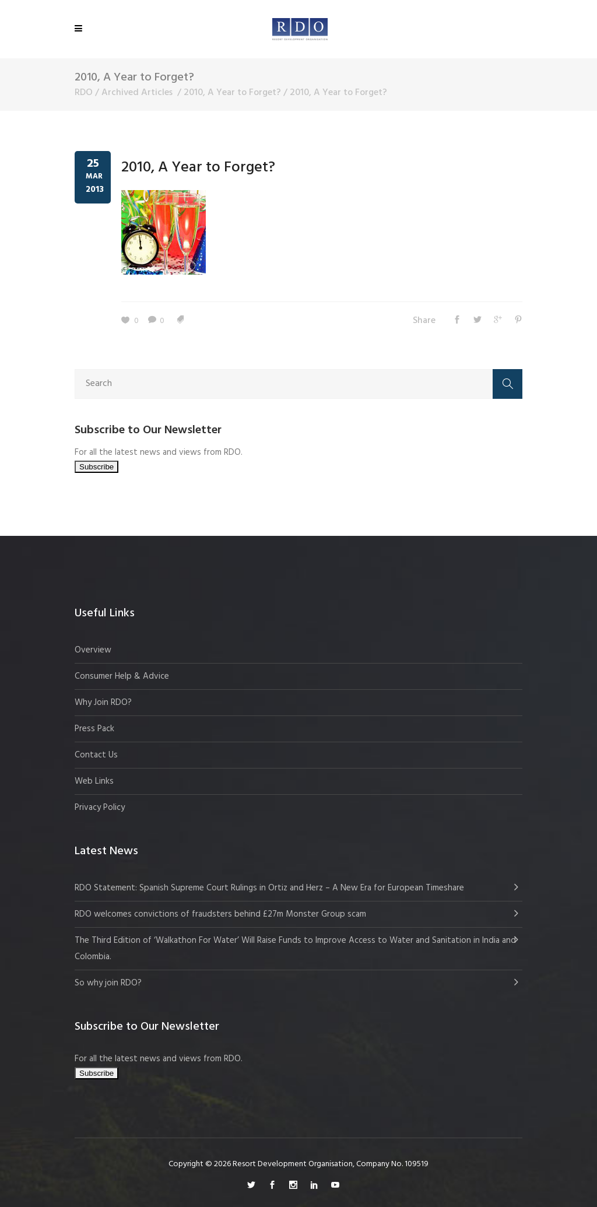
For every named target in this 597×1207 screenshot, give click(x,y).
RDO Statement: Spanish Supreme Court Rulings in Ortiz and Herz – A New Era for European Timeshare (269, 888)
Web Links (94, 781)
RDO (84, 93)
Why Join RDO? (103, 703)
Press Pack (94, 729)
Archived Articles (137, 93)
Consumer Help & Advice (122, 676)
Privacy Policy (100, 808)
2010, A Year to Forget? (232, 93)
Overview (93, 650)
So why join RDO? (108, 983)
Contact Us (96, 755)
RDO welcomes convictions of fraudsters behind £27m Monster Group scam (220, 914)
